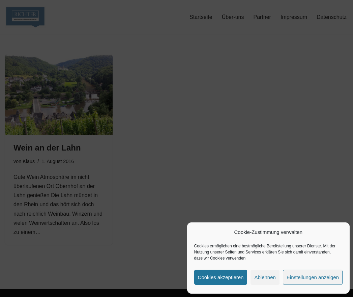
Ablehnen (264, 277)
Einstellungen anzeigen (313, 277)
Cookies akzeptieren (221, 277)
